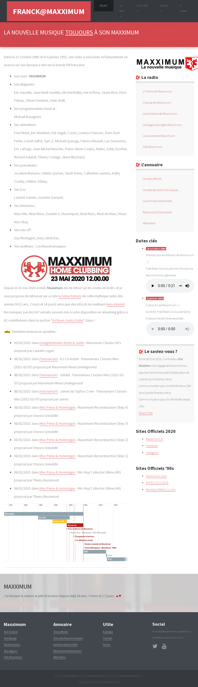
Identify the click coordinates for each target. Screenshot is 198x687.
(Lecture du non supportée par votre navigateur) (170, 286)
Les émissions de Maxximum (160, 113)
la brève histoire (69, 296)
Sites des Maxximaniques (68, 638)
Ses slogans (10, 651)
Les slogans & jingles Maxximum (162, 125)
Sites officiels (60, 632)
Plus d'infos (146, 413)
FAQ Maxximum (153, 147)
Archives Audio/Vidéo (67, 320)
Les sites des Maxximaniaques (160, 190)
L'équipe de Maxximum (157, 102)
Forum (106, 644)
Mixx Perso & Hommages (57, 407)
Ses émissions (12, 644)
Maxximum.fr (154, 439)
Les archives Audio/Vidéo (157, 201)
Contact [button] (164, 5)
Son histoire (11, 632)
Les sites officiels (152, 179)
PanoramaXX (48, 359)
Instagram (152, 452)
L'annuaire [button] (142, 5)
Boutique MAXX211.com (161, 489)
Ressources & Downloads (157, 212)
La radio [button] (122, 8)
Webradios (149, 223)
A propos (183, 8)
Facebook (152, 445)
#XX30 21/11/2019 (157, 482)
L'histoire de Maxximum (157, 91)
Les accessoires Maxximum (159, 136)
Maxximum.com (156, 476)
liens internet (115, 304)
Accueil (106, 5)
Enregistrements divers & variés (61, 342)
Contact (107, 638)
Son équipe (10, 638)
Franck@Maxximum (49, 11)
